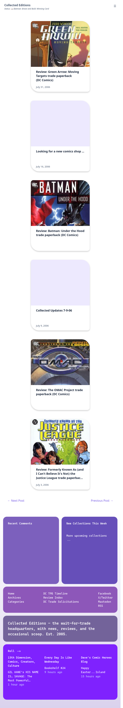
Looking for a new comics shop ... (60, 151)
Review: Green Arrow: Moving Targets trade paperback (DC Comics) (57, 76)
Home (11, 593)
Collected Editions (17, 5)
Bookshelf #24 (54, 668)
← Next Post (15, 500)
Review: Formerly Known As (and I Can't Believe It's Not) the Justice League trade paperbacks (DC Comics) (60, 476)
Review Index (53, 597)
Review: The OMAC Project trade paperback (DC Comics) (59, 392)
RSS (100, 606)
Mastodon (104, 601)
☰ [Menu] (115, 6)
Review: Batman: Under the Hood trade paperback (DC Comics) (60, 233)
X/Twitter (105, 597)
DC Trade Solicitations (61, 601)
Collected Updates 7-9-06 (54, 310)
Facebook (104, 593)
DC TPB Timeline (55, 593)
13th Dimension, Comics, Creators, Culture (21, 661)
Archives (14, 597)
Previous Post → (102, 500)
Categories (16, 601)
